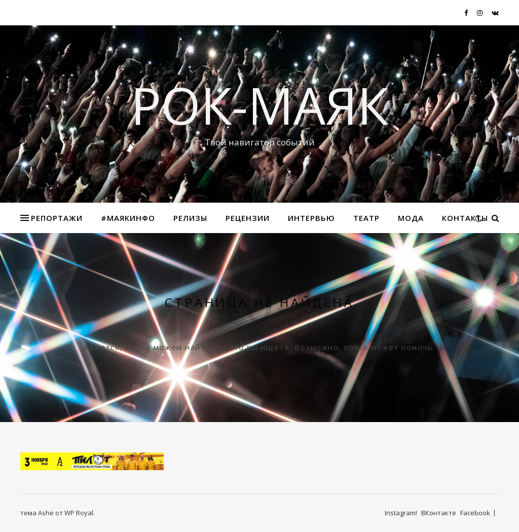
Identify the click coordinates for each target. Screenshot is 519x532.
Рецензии (248, 218)
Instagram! (401, 512)
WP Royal (78, 512)
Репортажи (57, 218)
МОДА (411, 218)
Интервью (311, 218)
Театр (366, 218)
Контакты (465, 218)
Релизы (190, 218)
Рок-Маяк (259, 105)
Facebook (475, 512)
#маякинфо (128, 218)
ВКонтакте (438, 512)
